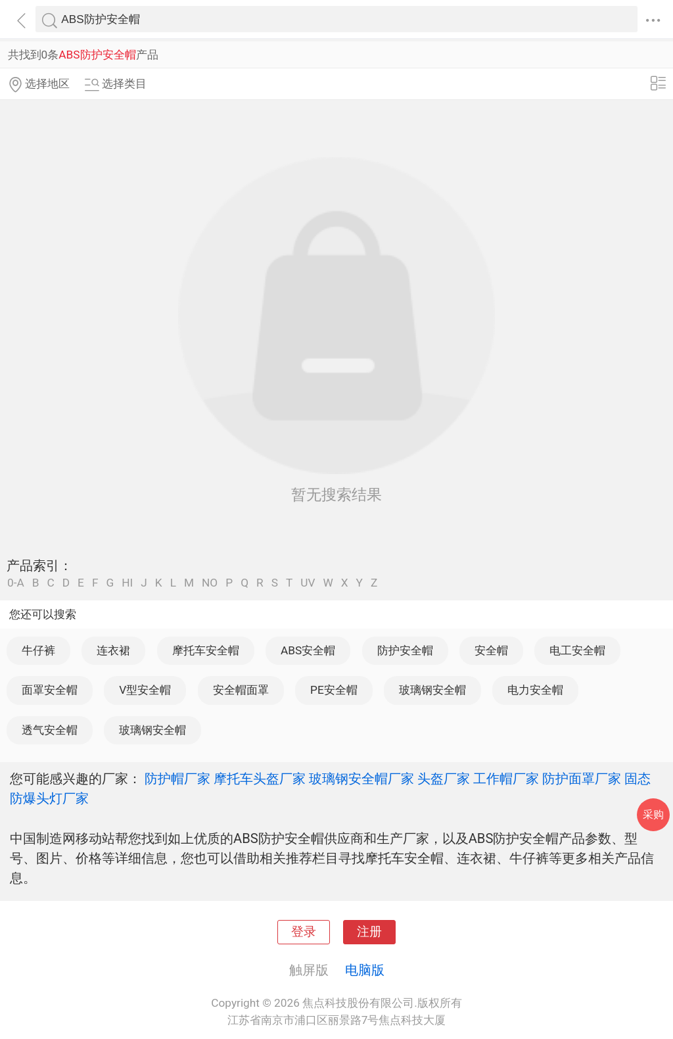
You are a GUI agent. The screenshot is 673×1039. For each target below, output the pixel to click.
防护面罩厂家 (581, 778)
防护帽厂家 (177, 778)
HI (127, 583)
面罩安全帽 (50, 689)
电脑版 (364, 970)
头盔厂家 (443, 778)
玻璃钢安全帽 (432, 689)
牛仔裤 (38, 650)
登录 (303, 932)
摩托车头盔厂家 (260, 778)
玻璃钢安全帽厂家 (361, 778)
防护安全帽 (405, 650)
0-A (15, 583)
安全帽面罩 (241, 689)
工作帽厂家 (506, 778)
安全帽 (491, 650)
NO (210, 583)
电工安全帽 (577, 650)
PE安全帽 (334, 689)
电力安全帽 (535, 689)
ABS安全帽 (308, 650)
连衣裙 (113, 650)
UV (307, 583)
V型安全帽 (145, 689)
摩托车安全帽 (205, 650)
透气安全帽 (50, 730)
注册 (369, 932)
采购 (653, 814)
